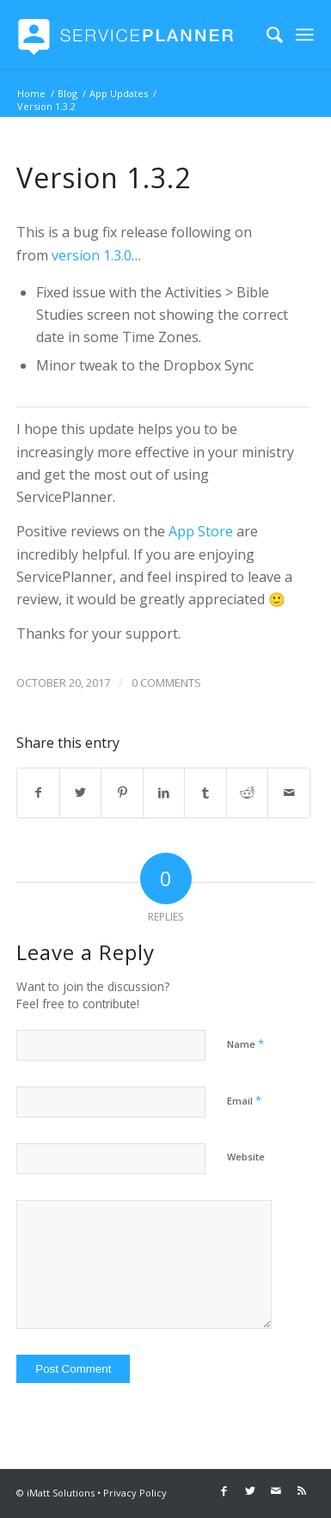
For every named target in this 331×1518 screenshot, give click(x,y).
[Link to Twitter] (250, 1490)
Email (244, 1100)
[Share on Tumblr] (205, 792)
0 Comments (166, 682)
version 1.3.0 (92, 255)
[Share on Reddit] (247, 792)
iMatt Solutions (61, 1492)
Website (246, 1156)
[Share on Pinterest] (122, 792)
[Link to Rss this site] (302, 1490)
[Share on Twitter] (80, 792)
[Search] (266, 34)
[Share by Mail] (289, 792)
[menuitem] (266, 34)
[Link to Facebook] (224, 1490)
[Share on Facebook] (38, 792)
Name (245, 1043)
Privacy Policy (135, 1492)
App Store (201, 531)
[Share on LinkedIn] (164, 792)
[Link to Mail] (276, 1490)
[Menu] (305, 34)
